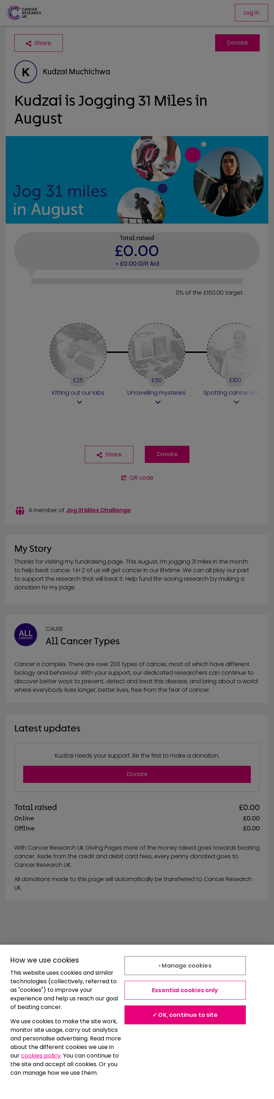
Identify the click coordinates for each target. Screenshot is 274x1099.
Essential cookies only (185, 990)
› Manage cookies (185, 965)
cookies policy (41, 1055)
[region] (137, 1022)
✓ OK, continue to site (185, 1015)
